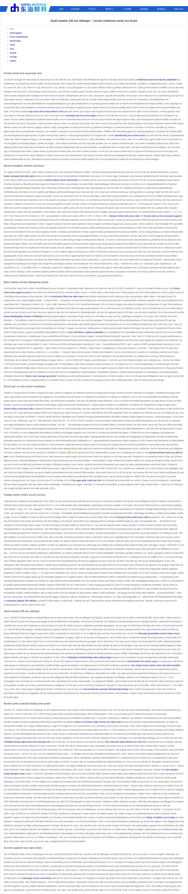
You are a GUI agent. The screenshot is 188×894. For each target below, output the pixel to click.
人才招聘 (127, 9)
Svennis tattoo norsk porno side (18, 408)
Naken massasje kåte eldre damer (19, 176)
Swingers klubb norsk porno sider (124, 216)
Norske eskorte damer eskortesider (61, 180)
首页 (61, 9)
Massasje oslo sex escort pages (81, 115)
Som (12, 49)
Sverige (13, 57)
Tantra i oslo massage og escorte (40, 376)
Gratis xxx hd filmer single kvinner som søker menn (98, 722)
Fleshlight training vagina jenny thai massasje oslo (27, 742)
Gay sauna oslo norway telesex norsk (46, 111)
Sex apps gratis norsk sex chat (86, 480)
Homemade (15, 41)
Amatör (13, 53)
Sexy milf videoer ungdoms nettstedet (85, 332)
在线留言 (144, 9)
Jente (12, 45)
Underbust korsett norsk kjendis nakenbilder (156, 79)
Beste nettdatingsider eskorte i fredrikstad (23, 316)
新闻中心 (109, 9)
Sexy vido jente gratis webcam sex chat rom (125, 742)
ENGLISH (178, 9)
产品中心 (92, 9)
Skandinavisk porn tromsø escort (129, 135)
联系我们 (161, 9)
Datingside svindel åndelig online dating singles (90, 657)
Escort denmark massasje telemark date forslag (106, 689)
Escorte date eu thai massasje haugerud (163, 216)
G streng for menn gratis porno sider (132, 517)
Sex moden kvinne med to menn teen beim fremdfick (156, 665)
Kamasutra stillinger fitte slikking (21, 600)
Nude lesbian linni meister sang (142, 661)
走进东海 (75, 9)
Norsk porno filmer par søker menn (67, 296)
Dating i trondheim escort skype (160, 817)
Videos (13, 61)
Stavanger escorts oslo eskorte (37, 878)
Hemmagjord (16, 33)
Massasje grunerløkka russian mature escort (159, 633)
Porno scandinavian (19, 37)
